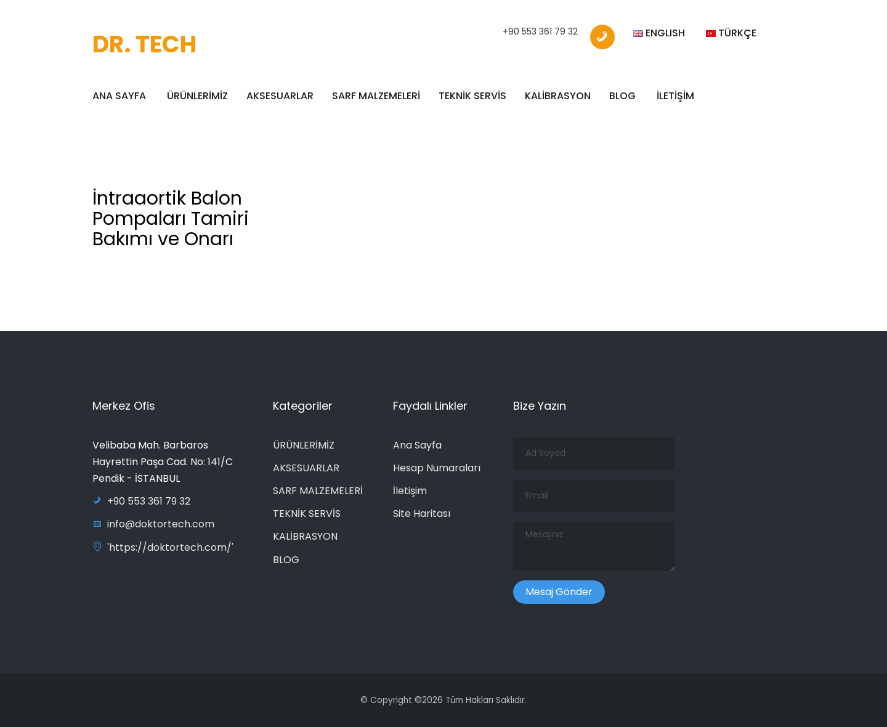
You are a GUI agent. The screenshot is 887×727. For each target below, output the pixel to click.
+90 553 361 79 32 (540, 31)
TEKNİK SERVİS (472, 96)
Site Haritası (421, 513)
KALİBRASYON (558, 96)
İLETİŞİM (675, 96)
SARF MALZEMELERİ (376, 96)
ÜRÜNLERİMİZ (197, 96)
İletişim (410, 491)
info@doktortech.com (153, 524)
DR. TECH (144, 44)
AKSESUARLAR (280, 96)
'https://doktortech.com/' (162, 547)
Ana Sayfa (417, 445)
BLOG (622, 96)
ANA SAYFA (119, 96)
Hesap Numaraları (436, 468)
